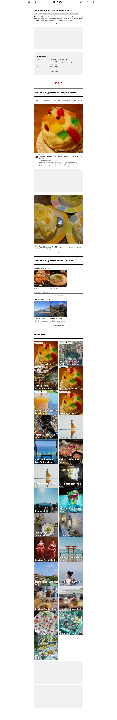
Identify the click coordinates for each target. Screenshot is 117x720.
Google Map (53, 64)
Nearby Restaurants (58, 295)
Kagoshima (56, 13)
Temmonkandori (74, 13)
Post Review (58, 24)
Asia (36, 13)
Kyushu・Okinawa (47, 13)
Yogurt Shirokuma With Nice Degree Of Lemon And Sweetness (61, 248)
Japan (39, 13)
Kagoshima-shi (64, 13)
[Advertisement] (58, 38)
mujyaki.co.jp (54, 71)
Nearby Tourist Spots (58, 325)
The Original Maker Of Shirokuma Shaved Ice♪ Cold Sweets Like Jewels (61, 158)
